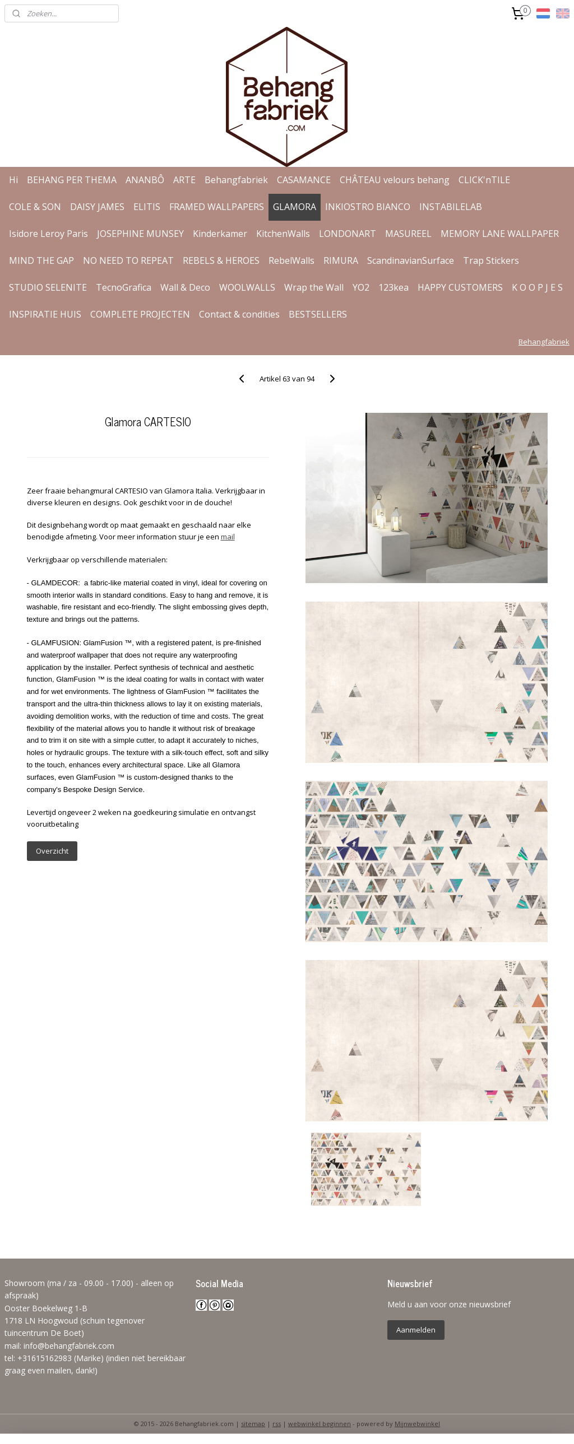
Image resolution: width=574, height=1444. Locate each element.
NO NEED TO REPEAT (128, 260)
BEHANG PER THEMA (72, 180)
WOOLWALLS (247, 287)
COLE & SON (35, 207)
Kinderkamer (220, 233)
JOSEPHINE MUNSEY (140, 233)
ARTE (184, 180)
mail (228, 537)
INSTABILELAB (450, 207)
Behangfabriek (236, 180)
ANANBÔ (145, 180)
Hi (13, 180)
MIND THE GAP (41, 260)
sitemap (253, 1423)
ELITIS (146, 207)
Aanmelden (416, 1330)
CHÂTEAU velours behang (395, 180)
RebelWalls (291, 260)
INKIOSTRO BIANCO (367, 207)
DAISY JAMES (97, 207)
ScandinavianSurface (410, 260)
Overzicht (52, 851)
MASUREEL (408, 233)
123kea (393, 287)
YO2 (361, 287)
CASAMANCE (304, 180)
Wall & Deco (185, 287)
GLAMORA (294, 207)
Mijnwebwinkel (417, 1423)
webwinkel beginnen (319, 1423)
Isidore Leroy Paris (48, 233)
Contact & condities (239, 314)
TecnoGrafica (123, 287)
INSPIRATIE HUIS (45, 314)
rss (276, 1423)
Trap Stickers (491, 260)
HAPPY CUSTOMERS (460, 287)
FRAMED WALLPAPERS (216, 207)
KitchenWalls (283, 233)
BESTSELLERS (318, 314)
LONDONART (347, 233)
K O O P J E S (537, 287)
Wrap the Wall (314, 287)
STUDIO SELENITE (48, 287)
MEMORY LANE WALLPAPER (500, 233)
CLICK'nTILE (484, 180)
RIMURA (340, 260)
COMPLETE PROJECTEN (140, 314)
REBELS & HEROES (221, 260)
